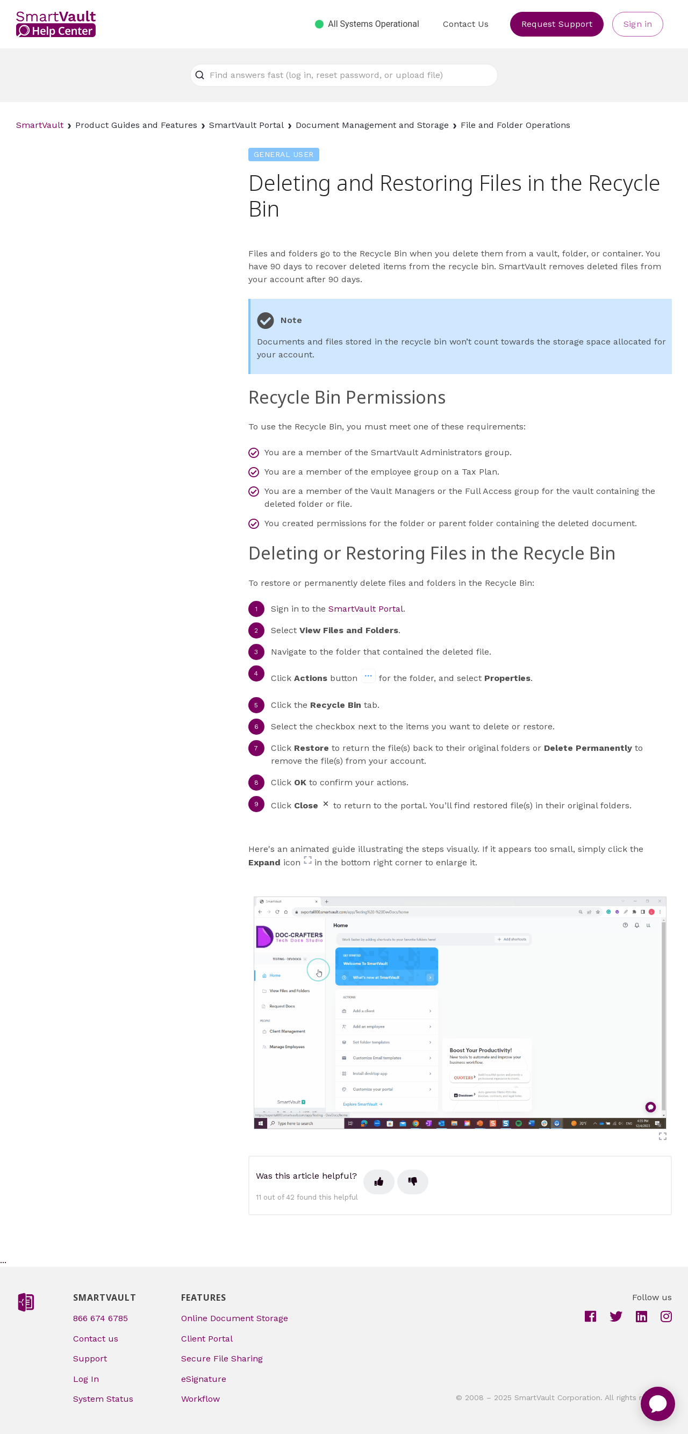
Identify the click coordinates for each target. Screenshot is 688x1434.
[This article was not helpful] (412, 1182)
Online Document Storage (234, 1318)
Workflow (200, 1399)
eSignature (203, 1379)
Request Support (557, 24)
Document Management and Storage (372, 125)
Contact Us (466, 24)
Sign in (638, 24)
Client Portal (207, 1338)
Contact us (95, 1338)
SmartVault (39, 125)
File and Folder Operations (515, 125)
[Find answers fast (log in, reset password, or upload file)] (344, 75)
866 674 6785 (100, 1318)
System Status (103, 1399)
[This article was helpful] (379, 1182)
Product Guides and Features (136, 125)
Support (90, 1358)
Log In (86, 1379)
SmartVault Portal (246, 125)
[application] (658, 1404)
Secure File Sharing (222, 1358)
